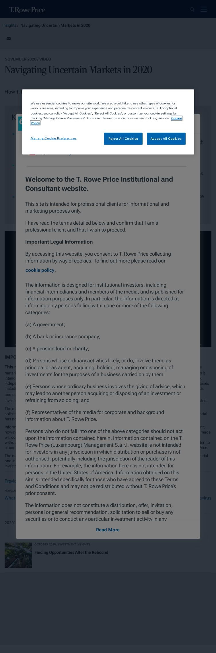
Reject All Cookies (123, 138)
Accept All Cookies (166, 138)
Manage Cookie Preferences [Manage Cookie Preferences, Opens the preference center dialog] (54, 138)
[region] (108, 122)
